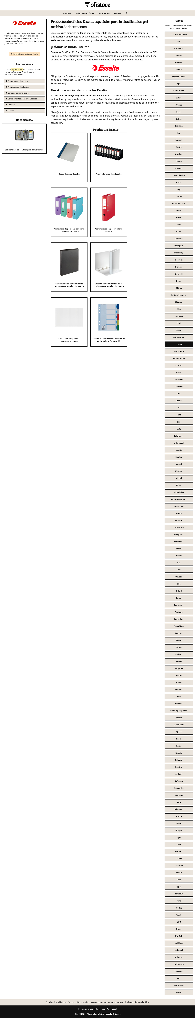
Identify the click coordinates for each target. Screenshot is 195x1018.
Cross (178, 217)
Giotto (179, 400)
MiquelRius (179, 492)
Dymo (178, 281)
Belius (178, 119)
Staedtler (179, 865)
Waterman (179, 985)
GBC (178, 393)
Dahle (178, 231)
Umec (178, 929)
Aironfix (178, 62)
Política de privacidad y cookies (91, 1009)
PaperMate (179, 626)
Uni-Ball (178, 936)
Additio (178, 55)
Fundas (9, 110)
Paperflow (178, 619)
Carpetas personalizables (17, 93)
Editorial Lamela (178, 295)
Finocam (179, 386)
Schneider (178, 809)
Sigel (179, 837)
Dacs (179, 224)
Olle (179, 584)
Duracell (179, 274)
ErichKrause (178, 337)
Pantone (179, 612)
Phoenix (178, 689)
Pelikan (178, 654)
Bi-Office (179, 126)
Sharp (178, 823)
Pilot (179, 696)
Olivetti (178, 576)
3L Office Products (178, 34)
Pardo (178, 640)
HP (179, 407)
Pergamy (179, 668)
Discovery (178, 252)
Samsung (179, 795)
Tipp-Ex (178, 886)
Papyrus (178, 633)
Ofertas (117, 13)
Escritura (67, 13)
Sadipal (178, 774)
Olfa (179, 569)
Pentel (179, 661)
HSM (179, 414)
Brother (178, 154)
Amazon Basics (179, 76)
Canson (178, 168)
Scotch (179, 816)
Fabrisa (178, 365)
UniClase (179, 943)
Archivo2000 (178, 90)
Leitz (179, 429)
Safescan (179, 781)
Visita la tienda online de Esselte (24, 54)
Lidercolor (178, 436)
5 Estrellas (178, 48)
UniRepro (178, 957)
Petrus (179, 675)
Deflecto (179, 238)
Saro (179, 802)
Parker (179, 647)
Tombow (179, 893)
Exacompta (179, 351)
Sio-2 (179, 844)
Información (103, 13)
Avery (178, 112)
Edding (179, 288)
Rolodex (178, 760)
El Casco (178, 302)
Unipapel (179, 950)
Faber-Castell (179, 358)
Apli (178, 83)
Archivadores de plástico (17, 87)
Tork (179, 901)
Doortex (178, 260)
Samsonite (179, 788)
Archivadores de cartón (16, 81)
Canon (179, 161)
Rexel (178, 746)
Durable (178, 267)
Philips (179, 682)
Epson (178, 330)
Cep (178, 189)
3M (178, 41)
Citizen (179, 196)
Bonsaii (178, 140)
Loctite (179, 450)
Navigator (178, 534)
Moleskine (178, 506)
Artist (178, 98)
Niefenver (178, 541)
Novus (179, 555)
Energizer (178, 316)
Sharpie (178, 830)
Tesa (179, 879)
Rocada (178, 753)
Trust (178, 915)
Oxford (179, 591)
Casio (178, 182)
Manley (178, 457)
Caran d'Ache (179, 175)
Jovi (178, 422)
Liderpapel (179, 443)
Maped (179, 464)
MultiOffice (179, 527)
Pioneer (178, 703)
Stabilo (179, 858)
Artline (179, 105)
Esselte (179, 344)
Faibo (178, 372)
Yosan (178, 992)
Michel (179, 478)
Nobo (178, 548)
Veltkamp (178, 971)
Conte (178, 210)
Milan (178, 485)
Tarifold (178, 872)
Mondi (179, 513)
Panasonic (178, 605)
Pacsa (178, 598)
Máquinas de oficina (85, 13)
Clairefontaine (178, 203)
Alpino (179, 69)
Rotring (178, 767)
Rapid (178, 739)
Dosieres (10, 104)
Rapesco (179, 731)
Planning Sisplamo (178, 710)
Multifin (178, 520)
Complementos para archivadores (21, 98)
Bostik (179, 147)
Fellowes (179, 379)
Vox (178, 978)
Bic (178, 133)
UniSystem (179, 964)
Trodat (179, 908)
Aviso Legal (112, 1009)
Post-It (179, 717)
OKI (178, 562)
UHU (179, 922)
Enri (178, 323)
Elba (179, 309)
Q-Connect (179, 724)
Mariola (178, 471)
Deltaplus (178, 245)
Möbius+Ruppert (178, 499)
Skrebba (178, 851)
